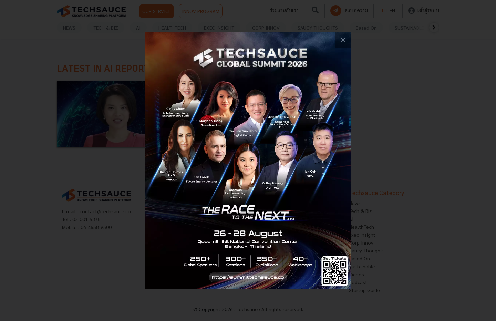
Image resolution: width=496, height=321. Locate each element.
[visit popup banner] (248, 160)
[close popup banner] (343, 40)
